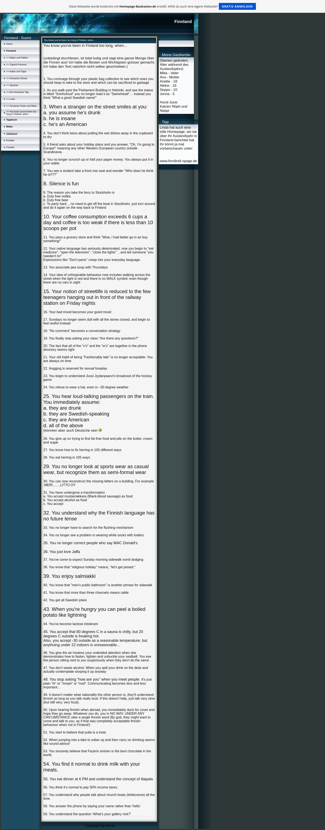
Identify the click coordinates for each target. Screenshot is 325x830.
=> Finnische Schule (16, 78)
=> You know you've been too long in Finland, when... (21, 112)
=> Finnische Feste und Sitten (21, 106)
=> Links (10, 99)
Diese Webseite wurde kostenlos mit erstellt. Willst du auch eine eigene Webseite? (162, 6)
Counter (10, 147)
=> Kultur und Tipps (16, 71)
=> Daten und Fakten (17, 57)
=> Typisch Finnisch (16, 64)
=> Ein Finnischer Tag (17, 92)
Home (9, 44)
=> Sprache (12, 85)
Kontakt (10, 140)
